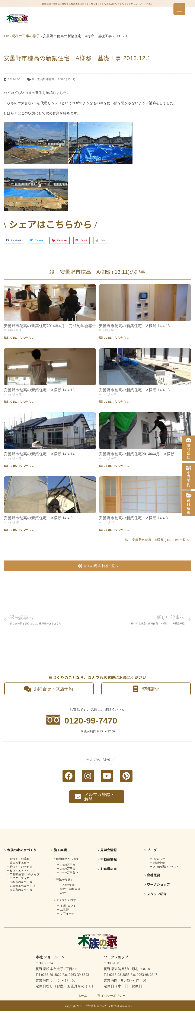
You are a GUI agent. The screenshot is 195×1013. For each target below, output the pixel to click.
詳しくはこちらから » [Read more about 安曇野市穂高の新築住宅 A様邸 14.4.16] (19, 402)
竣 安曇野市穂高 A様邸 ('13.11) (53, 79)
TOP (5, 36)
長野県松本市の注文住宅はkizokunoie (109, 1007)
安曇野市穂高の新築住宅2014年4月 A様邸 (137, 454)
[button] (14, 240)
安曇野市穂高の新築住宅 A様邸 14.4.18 (134, 326)
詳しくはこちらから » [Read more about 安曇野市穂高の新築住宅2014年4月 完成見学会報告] (19, 338)
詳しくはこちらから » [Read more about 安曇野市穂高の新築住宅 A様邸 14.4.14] (19, 466)
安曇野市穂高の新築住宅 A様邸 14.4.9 (38, 518)
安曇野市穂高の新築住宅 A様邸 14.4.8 (133, 518)
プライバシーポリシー (110, 997)
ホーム (82, 997)
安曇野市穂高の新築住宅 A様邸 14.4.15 (134, 390)
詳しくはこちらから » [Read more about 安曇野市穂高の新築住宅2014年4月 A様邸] (114, 466)
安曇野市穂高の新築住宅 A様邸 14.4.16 (39, 390)
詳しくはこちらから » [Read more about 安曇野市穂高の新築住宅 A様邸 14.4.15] (114, 402)
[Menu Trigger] (179, 9)
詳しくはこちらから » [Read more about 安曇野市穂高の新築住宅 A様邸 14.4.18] (114, 338)
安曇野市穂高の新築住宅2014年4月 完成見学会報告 (50, 326)
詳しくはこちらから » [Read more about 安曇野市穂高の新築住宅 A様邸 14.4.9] (19, 530)
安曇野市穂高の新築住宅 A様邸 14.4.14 (39, 454)
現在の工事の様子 (26, 36)
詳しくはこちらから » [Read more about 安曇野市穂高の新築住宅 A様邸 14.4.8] (114, 530)
